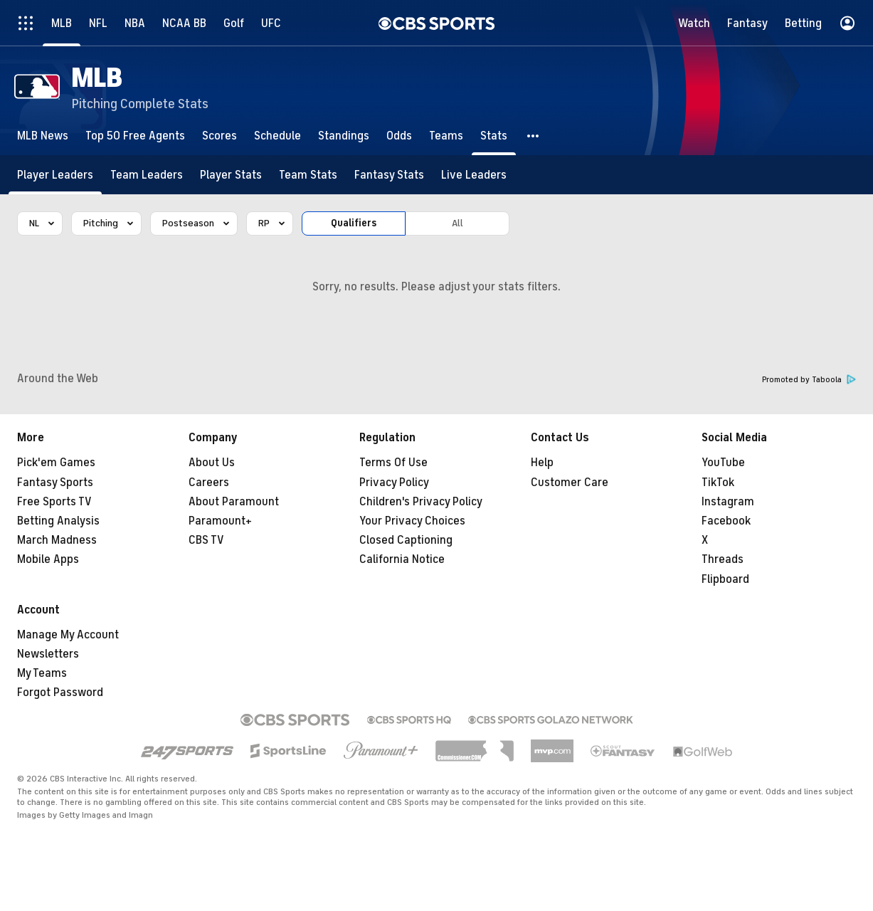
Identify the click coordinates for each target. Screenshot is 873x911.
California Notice (402, 559)
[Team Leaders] (146, 174)
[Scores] (219, 135)
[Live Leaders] (474, 174)
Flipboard (725, 579)
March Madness (57, 540)
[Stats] (494, 135)
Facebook (726, 521)
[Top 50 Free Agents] (135, 135)
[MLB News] (43, 135)
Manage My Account (68, 635)
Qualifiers (353, 223)
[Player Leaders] (55, 174)
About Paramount (234, 502)
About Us (212, 463)
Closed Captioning (406, 540)
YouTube (723, 463)
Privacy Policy (394, 482)
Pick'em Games (56, 463)
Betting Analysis (58, 521)
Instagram (728, 502)
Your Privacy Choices (412, 521)
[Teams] (446, 135)
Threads (723, 559)
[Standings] (343, 135)
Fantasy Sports (55, 482)
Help (542, 463)
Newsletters (48, 654)
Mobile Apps (48, 559)
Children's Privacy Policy (420, 502)
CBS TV (206, 540)
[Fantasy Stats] (389, 174)
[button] (533, 135)
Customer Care (569, 482)
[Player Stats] (230, 174)
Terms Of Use (393, 463)
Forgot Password (60, 692)
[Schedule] (277, 135)
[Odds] (399, 135)
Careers (209, 482)
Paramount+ (220, 521)
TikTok (718, 482)
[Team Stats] (308, 174)
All (457, 223)
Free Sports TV (54, 502)
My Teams (42, 673)
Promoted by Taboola (809, 379)
